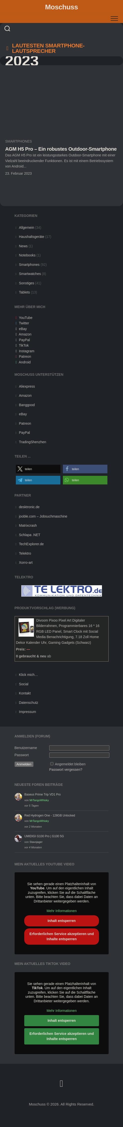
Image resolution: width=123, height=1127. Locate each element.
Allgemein (26, 228)
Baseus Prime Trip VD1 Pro (43, 794)
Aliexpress (27, 386)
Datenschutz (28, 703)
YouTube (25, 318)
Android (25, 362)
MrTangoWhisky (39, 800)
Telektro (25, 553)
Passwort (22, 755)
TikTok (24, 345)
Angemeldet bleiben (70, 764)
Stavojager (36, 841)
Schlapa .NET (29, 535)
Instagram (26, 351)
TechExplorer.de (31, 544)
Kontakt (25, 693)
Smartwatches (30, 274)
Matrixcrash (28, 525)
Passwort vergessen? (65, 770)
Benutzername (26, 748)
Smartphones (18, 141)
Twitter (24, 323)
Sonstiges (26, 283)
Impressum (27, 712)
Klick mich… (28, 675)
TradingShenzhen (32, 442)
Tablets (24, 292)
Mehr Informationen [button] (61, 911)
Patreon (25, 356)
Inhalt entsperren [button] (62, 921)
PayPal (24, 340)
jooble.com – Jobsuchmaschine (43, 516)
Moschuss (61, 7)
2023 (22, 61)
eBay (23, 329)
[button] (38, 469)
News (23, 246)
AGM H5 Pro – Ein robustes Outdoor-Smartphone (61, 149)
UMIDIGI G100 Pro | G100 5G (44, 836)
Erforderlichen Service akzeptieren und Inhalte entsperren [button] (61, 936)
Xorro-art (26, 562)
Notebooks (27, 255)
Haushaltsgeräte (31, 237)
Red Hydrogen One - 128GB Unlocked (50, 815)
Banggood (27, 405)
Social (23, 684)
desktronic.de (29, 507)
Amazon (25, 334)
